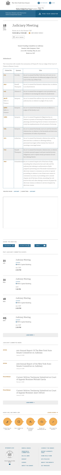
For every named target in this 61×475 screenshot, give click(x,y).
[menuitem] (9, 9)
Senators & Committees (18, 10)
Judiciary (16, 195)
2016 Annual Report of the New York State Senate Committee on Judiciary (33, 369)
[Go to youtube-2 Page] (9, 468)
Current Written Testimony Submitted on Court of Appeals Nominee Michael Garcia (36, 382)
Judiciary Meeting (23, 264)
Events (37, 9)
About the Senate (27, 469)
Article (5, 354)
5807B (5, 102)
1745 (5, 79)
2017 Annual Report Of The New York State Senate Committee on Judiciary (34, 356)
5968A (5, 112)
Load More (29, 339)
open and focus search (53, 10)
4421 (5, 95)
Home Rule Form (46, 460)
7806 (5, 166)
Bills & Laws (28, 10)
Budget (24, 463)
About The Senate (46, 10)
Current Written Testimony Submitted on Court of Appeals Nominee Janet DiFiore (36, 396)
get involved (43, 3)
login (53, 3)
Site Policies (45, 463)
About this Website (47, 466)
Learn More (51, 416)
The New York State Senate (21, 3)
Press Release (7, 381)
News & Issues (9, 10)
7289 (5, 133)
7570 (5, 142)
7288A (5, 121)
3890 (5, 88)
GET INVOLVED (45, 469)
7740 (5, 154)
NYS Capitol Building (24, 268)
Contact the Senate (47, 452)
